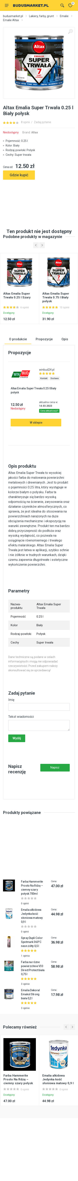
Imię (11, 735)
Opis (64, 375)
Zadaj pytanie (42, 122)
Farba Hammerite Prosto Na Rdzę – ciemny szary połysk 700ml (18, 1116)
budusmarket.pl (13, 16)
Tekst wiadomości (21, 752)
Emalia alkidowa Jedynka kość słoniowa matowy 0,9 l (58, 1115)
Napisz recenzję (55, 804)
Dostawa (55, 414)
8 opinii (25, 122)
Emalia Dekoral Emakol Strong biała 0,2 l (30, 1030)
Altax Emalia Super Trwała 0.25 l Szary (17, 331)
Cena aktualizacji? (49, 447)
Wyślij (16, 774)
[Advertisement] (39, 198)
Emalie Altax (11, 20)
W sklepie (36, 458)
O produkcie (18, 375)
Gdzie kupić (19, 175)
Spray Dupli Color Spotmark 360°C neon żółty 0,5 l (32, 977)
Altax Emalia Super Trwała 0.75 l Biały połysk (55, 333)
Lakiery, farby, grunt (41, 16)
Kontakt (43, 414)
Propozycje (44, 375)
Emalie (64, 16)
